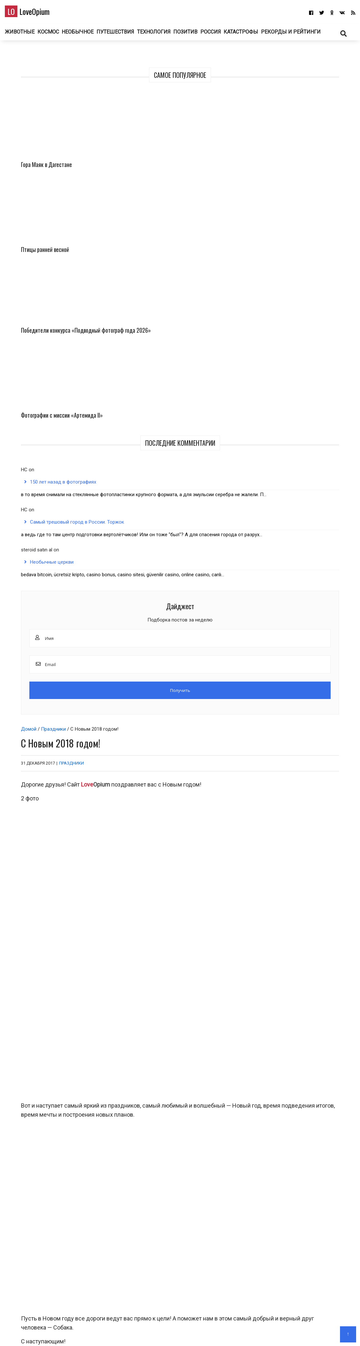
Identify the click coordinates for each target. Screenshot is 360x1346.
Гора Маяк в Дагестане (276, 167)
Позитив (234, 35)
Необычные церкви (293, 466)
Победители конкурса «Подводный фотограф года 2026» (279, 234)
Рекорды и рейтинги (180, 54)
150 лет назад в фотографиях (305, 322)
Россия (262, 35)
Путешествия (159, 35)
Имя (22, 1160)
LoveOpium (38, 13)
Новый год (40, 779)
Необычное (120, 35)
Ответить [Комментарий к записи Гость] (323, 1026)
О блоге (177, 1331)
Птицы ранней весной (322, 167)
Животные (57, 35)
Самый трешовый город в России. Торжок (297, 394)
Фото (290, 954)
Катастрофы (296, 35)
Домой (24, 104)
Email (23, 1192)
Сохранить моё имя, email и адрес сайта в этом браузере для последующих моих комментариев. (132, 1225)
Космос (89, 35)
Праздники (48, 104)
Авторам (199, 1331)
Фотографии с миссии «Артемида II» (322, 225)
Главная (156, 1331)
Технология (200, 35)
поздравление (69, 779)
